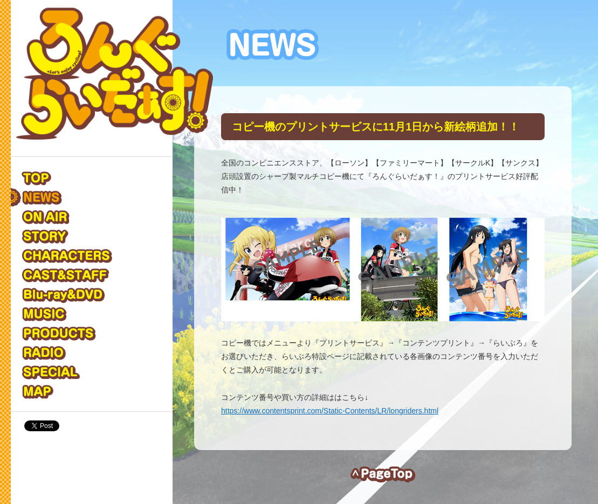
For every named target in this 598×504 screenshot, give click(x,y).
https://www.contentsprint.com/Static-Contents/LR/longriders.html (329, 410)
